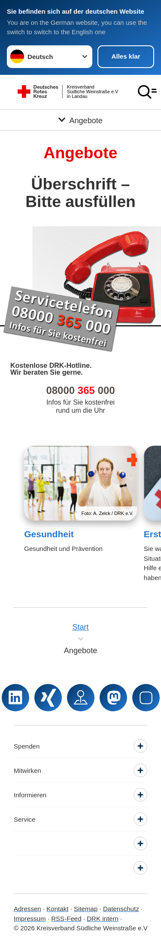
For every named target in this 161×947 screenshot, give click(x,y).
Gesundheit (49, 534)
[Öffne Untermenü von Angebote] (80, 119)
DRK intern (102, 918)
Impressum (30, 918)
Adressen (27, 908)
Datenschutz (121, 908)
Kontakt (57, 908)
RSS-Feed (66, 918)
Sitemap (85, 908)
